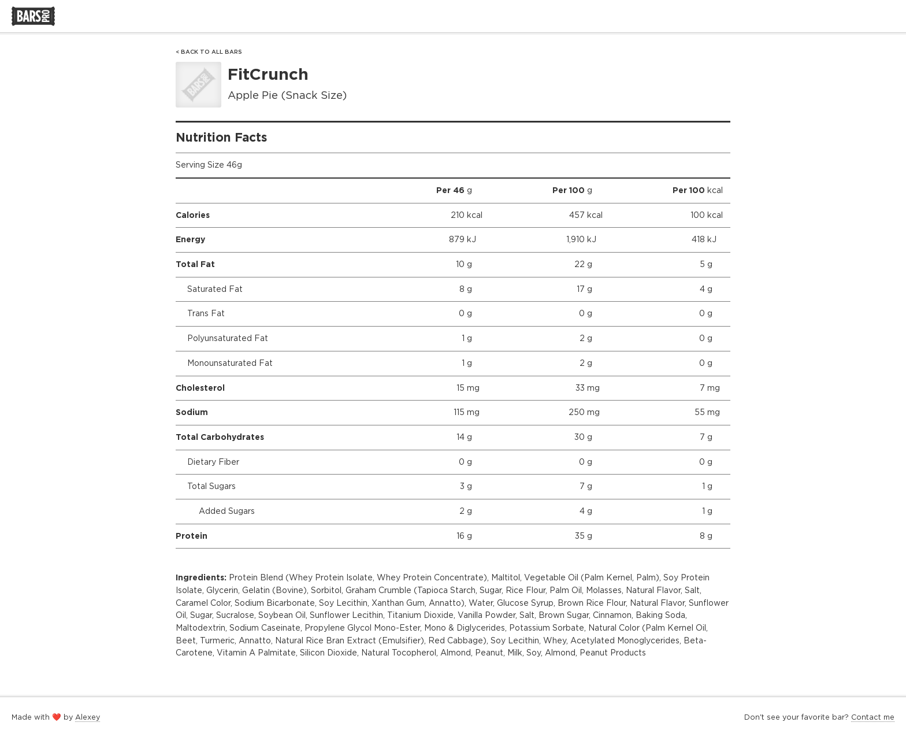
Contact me (872, 717)
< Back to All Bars (209, 52)
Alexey (87, 717)
